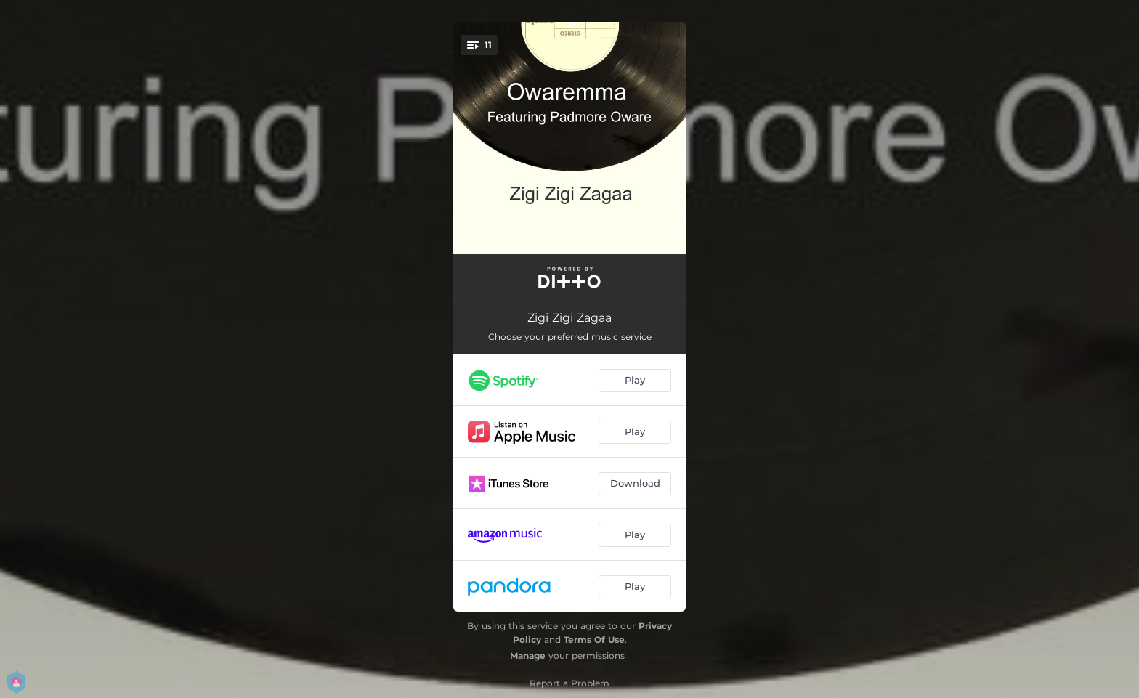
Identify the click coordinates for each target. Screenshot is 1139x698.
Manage (528, 655)
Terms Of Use (594, 639)
